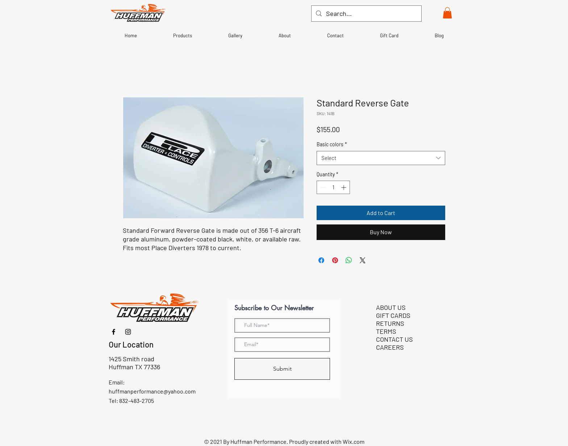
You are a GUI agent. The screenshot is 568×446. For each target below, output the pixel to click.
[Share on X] (362, 260)
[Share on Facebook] (321, 260)
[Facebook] (113, 332)
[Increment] (344, 187)
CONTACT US (394, 339)
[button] (447, 12)
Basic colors (332, 144)
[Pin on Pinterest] (335, 260)
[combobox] (381, 158)
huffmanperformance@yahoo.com (152, 391)
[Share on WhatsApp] (348, 260)
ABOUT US (391, 307)
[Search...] (366, 13)
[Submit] (282, 369)
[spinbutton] (333, 187)
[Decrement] (322, 187)
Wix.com (353, 441)
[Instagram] (128, 332)
